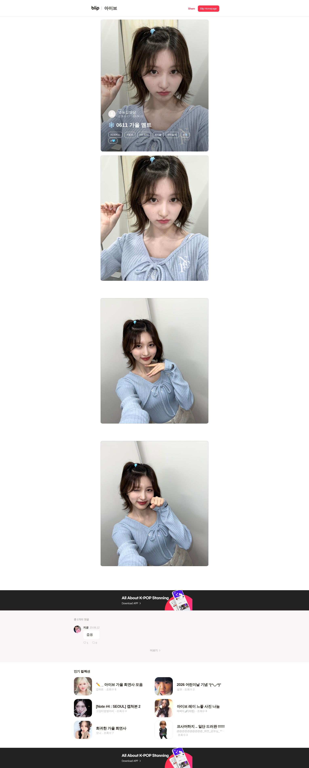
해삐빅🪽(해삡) (186, 711)
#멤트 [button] (130, 134)
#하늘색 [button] (172, 134)
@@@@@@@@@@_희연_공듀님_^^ (199, 731)
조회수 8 (111, 689)
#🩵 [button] (113, 140)
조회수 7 (109, 732)
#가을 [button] (158, 134)
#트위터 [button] (144, 134)
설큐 (179, 689)
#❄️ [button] (185, 134)
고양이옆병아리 (105, 711)
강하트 (100, 689)
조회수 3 (122, 711)
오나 (98, 732)
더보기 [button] (153, 650)
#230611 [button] (116, 134)
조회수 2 (189, 689)
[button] (191, 8)
